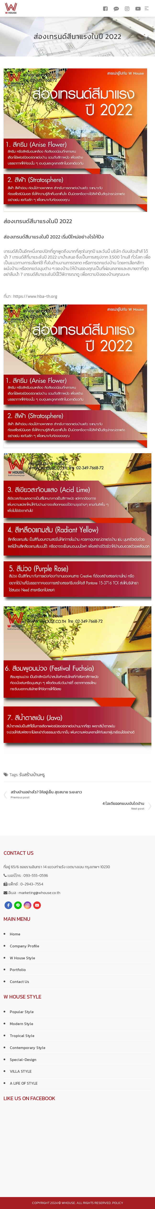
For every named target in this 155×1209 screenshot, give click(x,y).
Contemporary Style (27, 1047)
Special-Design (23, 1059)
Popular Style (22, 1012)
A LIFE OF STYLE (24, 1083)
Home (15, 934)
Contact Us (19, 981)
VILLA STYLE (21, 1071)
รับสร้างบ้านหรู (32, 774)
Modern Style (21, 1024)
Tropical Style (22, 1035)
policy (117, 1202)
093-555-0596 (35, 875)
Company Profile (24, 946)
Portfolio (18, 969)
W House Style (22, 958)
